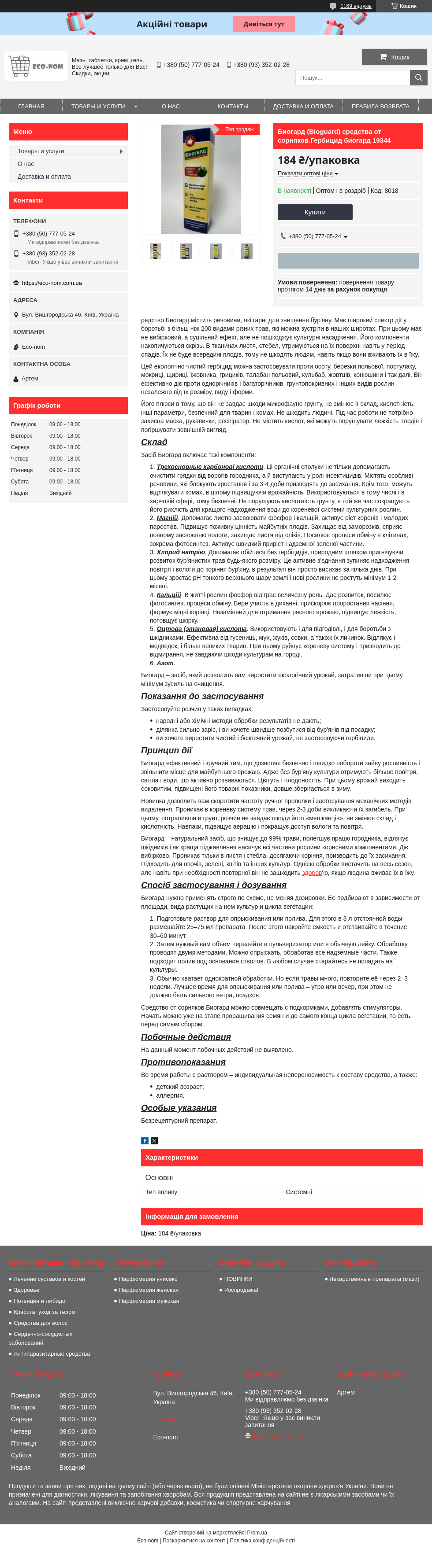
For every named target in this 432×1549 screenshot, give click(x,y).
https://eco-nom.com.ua (52, 283)
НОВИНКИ (238, 1279)
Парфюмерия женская (149, 1290)
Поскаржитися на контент (194, 1541)
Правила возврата (381, 106)
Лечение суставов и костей (49, 1279)
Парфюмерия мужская (149, 1301)
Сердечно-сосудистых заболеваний (40, 1338)
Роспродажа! (241, 1290)
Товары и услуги (98, 106)
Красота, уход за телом (44, 1312)
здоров (312, 872)
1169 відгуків (356, 6)
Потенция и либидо (39, 1301)
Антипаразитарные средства (52, 1353)
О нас (171, 106)
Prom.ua (257, 1533)
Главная (31, 106)
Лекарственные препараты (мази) (375, 1279)
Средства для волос (40, 1323)
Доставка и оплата (303, 106)
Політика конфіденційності (262, 1541)
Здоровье (26, 1290)
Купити (315, 212)
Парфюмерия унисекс (148, 1279)
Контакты (232, 106)
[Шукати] (419, 77)
